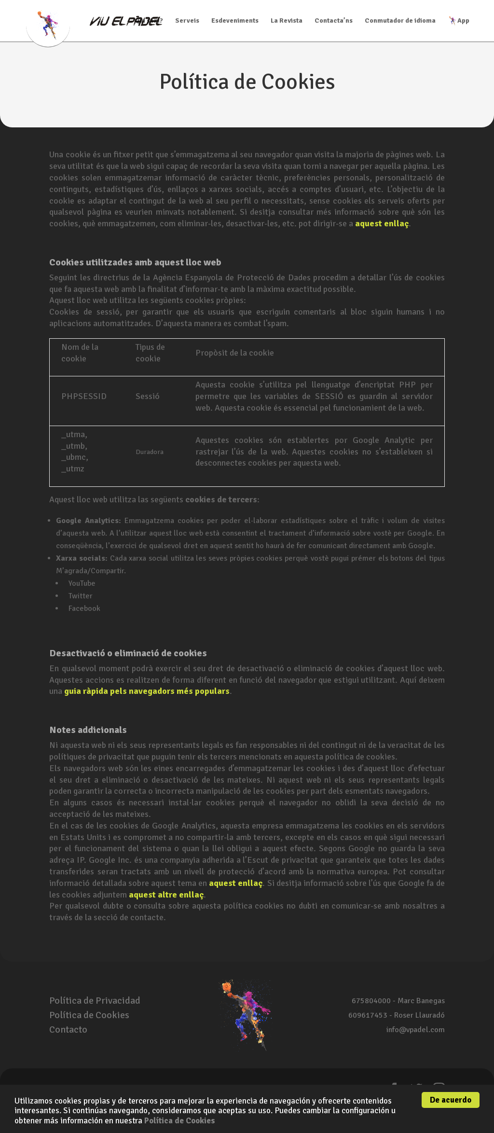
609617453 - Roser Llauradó (396, 1015)
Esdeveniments (235, 21)
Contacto (68, 1029)
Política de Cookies (179, 1121)
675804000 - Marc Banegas (398, 1001)
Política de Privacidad (94, 1001)
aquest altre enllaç (166, 894)
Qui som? (149, 21)
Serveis (187, 21)
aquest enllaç (382, 223)
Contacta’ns (334, 21)
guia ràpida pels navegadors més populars (147, 691)
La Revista (286, 21)
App (458, 21)
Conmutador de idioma (400, 21)
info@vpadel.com (415, 1030)
